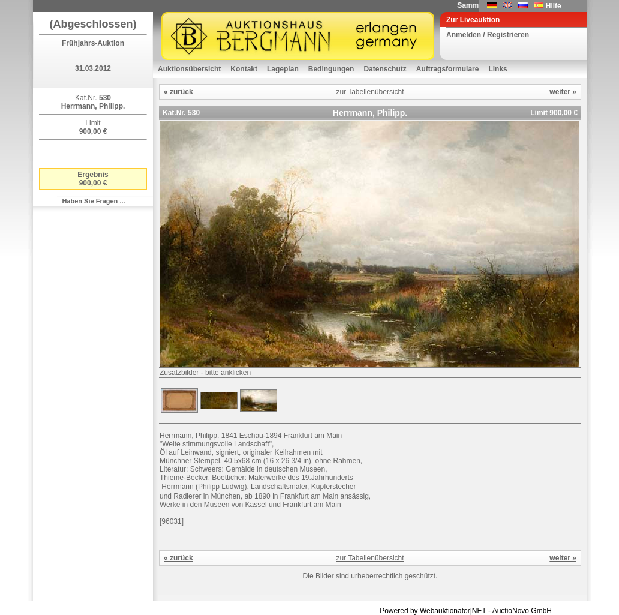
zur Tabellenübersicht (370, 92)
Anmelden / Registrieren (487, 35)
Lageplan (283, 69)
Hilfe (553, 6)
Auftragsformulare (447, 69)
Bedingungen (331, 69)
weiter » (562, 92)
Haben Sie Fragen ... (93, 201)
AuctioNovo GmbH (522, 611)
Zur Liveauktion (473, 20)
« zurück (178, 92)
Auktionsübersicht (189, 69)
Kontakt (243, 69)
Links (497, 69)
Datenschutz (384, 69)
